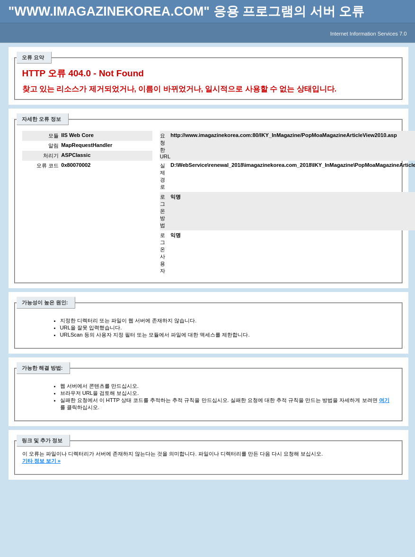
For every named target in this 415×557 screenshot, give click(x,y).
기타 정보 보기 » (41, 461)
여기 (384, 400)
